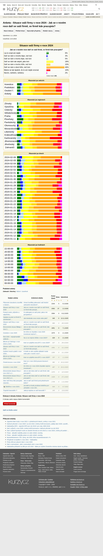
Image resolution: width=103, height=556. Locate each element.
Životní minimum (7, 467)
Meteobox (92, 1)
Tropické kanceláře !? (10, 390)
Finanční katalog (78, 462)
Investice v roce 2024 (10, 367)
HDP (46, 460)
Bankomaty (28, 453)
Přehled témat (20, 31)
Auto (75, 456)
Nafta (51, 470)
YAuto (87, 1)
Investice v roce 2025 (10, 333)
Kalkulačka (66, 5)
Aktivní (18, 291)
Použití (72, 487)
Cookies (50, 479)
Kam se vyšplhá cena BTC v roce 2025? (37, 342)
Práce (76, 5)
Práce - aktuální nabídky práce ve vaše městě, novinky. (25, 433)
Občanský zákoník (61, 465)
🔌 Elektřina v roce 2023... (12, 386)
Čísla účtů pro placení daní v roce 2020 (19, 442)
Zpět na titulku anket (10, 410)
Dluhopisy (40, 458)
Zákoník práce (59, 467)
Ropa (54, 10)
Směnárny (23, 458)
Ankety (57, 31)
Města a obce (59, 456)
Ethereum (52, 462)
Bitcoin (44, 5)
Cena (78, 456)
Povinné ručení (7, 471)
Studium (101, 1)
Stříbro (51, 467)
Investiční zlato (45, 467)
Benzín (47, 470)
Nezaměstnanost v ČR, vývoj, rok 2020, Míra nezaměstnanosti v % (28, 437)
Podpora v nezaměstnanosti (28, 470)
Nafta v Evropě (42, 471)
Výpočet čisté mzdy (8, 456)
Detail (24, 17)
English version (78, 467)
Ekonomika (41, 460)
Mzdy (49, 460)
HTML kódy (84, 487)
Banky (22, 453)
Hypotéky (49, 5)
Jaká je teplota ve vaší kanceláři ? (35, 390)
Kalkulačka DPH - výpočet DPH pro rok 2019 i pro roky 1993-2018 (28, 426)
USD (33, 10)
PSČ (65, 456)
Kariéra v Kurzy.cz (76, 482)
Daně (57, 471)
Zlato (54, 8)
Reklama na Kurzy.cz (77, 479)
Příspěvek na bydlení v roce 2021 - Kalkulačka (22, 440)
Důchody (23, 472)
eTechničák (81, 460)
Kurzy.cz (5, 17)
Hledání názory (48, 31)
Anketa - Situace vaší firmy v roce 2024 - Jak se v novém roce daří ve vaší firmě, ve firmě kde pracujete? (53, 17)
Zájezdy (83, 1)
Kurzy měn (28, 5)
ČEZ (64, 8)
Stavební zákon (60, 469)
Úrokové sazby (24, 456)
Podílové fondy (48, 458)
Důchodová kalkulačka (9, 458)
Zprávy (9, 5)
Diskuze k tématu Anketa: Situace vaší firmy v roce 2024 (24, 396)
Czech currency (78, 469)
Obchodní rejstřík (76, 1)
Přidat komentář (9, 404)
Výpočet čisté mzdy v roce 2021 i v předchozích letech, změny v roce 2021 (31, 421)
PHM (43, 470)
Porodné (30, 468)
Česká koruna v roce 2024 (11, 362)
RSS (77, 487)
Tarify (54, 5)
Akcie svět (21, 5)
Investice (10, 17)
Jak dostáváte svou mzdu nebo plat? (36, 318)
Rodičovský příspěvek (8, 465)
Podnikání (59, 453)
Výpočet (12, 453)
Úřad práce (23, 463)
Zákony (72, 5)
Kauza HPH (90, 14)
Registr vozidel (77, 458)
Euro (28, 458)
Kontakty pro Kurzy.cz (77, 484)
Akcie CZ (14, 5)
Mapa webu (80, 464)
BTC (43, 8)
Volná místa (28, 461)
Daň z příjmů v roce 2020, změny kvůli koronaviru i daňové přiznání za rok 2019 (33, 428)
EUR (33, 8)
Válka (80, 5)
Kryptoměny (41, 462)
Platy (32, 463)
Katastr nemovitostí (61, 458)
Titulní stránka (78, 14)
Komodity (34, 5)
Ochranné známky (60, 462)
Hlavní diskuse (8, 31)
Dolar (31, 458)
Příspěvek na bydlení (8, 462)
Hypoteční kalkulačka (8, 469)
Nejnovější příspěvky (34, 31)
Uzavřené (25, 291)
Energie (59, 5)
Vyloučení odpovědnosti (46, 482)
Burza (39, 456)
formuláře (61, 471)
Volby (75, 464)
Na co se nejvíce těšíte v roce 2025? (35, 338)
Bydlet (96, 1)
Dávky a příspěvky (26, 466)
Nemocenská (24, 468)
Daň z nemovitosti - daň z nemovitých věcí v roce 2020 (25, 444)
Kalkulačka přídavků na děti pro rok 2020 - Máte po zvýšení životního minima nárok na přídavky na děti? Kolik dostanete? (38, 446)
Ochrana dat (43, 479)
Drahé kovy (41, 465)
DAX (43, 10)
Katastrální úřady (60, 460)
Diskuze (85, 5)
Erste (64, 10)
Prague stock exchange (80, 471)
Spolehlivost (84, 456)
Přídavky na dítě (7, 460)
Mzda (28, 463)
